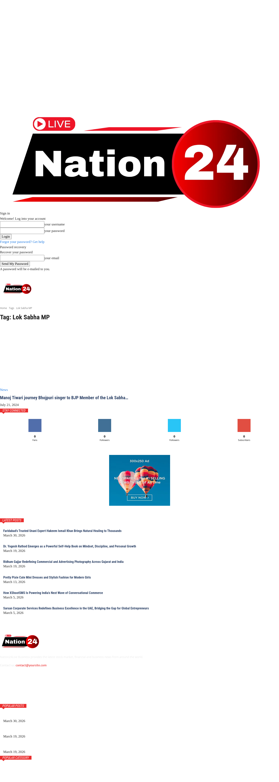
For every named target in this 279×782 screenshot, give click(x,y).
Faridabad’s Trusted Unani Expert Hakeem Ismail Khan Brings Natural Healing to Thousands (69, 536)
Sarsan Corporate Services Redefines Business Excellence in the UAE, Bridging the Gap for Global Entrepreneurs (85, 613)
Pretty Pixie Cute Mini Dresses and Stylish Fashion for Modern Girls (52, 582)
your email (51, 258)
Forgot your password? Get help (22, 242)
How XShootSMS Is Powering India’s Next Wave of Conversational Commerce (59, 598)
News (4, 390)
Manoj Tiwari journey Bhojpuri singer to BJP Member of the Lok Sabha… (62, 400)
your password (54, 231)
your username (54, 224)
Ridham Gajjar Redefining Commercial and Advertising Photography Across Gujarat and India (71, 567)
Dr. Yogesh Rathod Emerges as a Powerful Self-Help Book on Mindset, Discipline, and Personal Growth (78, 551)
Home (3, 308)
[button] (273, 275)
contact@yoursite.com (31, 671)
